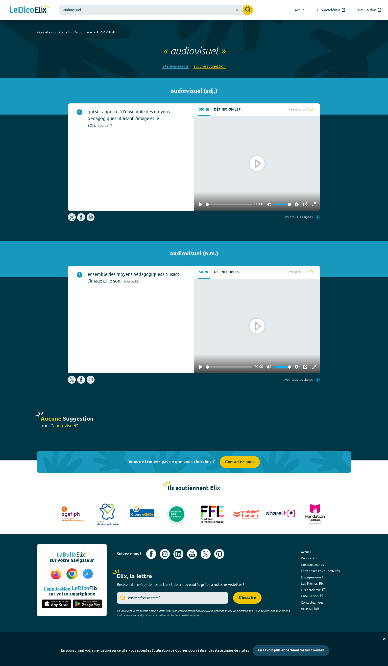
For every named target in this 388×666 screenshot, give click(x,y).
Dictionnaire (83, 32)
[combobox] (156, 10)
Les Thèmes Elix (312, 583)
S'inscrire (247, 597)
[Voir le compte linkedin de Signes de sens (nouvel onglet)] (178, 554)
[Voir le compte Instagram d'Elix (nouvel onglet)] (165, 554)
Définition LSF (227, 109)
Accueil (63, 32)
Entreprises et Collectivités (320, 571)
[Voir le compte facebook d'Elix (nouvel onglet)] (151, 554)
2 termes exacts (175, 66)
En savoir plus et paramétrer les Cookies (291, 650)
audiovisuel (106, 32)
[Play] (200, 204)
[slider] (229, 204)
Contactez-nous (239, 462)
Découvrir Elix (311, 558)
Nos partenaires (312, 565)
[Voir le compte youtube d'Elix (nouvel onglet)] (192, 554)
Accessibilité (310, 609)
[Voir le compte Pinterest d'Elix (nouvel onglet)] (219, 554)
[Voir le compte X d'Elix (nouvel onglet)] (206, 554)
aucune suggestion (210, 66)
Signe (204, 109)
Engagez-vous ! (312, 577)
